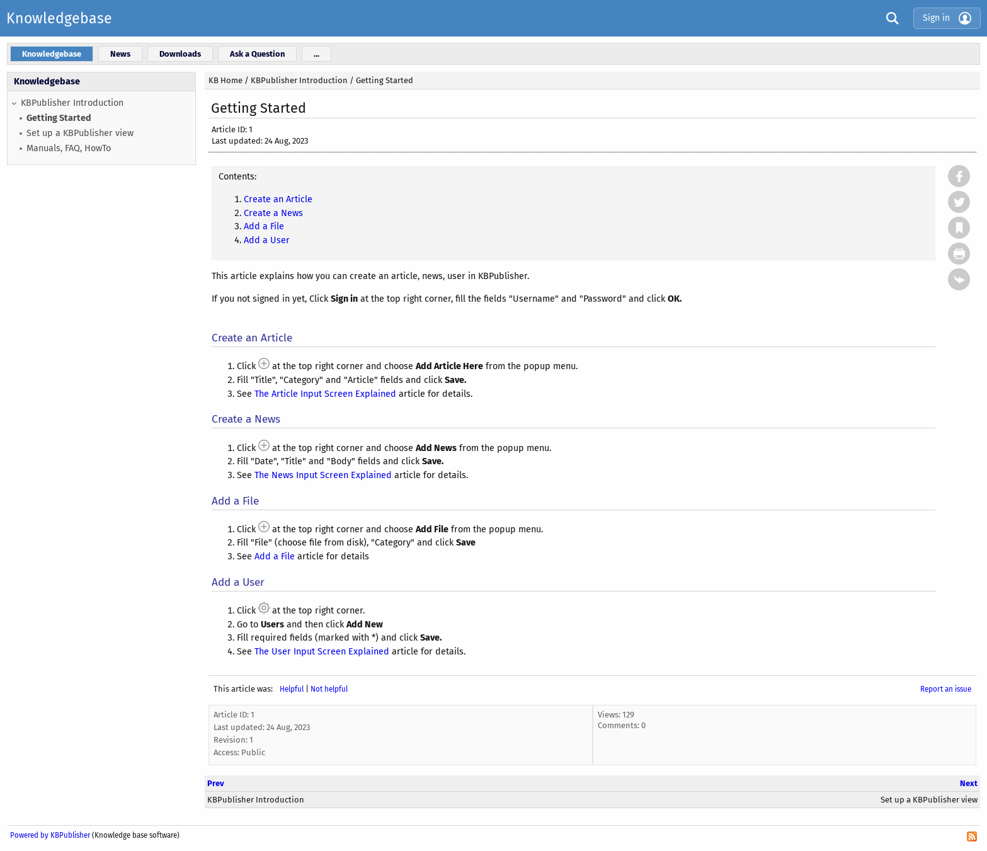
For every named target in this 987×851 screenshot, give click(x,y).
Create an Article (278, 199)
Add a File (264, 226)
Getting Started (58, 118)
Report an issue (945, 689)
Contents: (237, 176)
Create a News (273, 213)
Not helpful (329, 689)
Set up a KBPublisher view (80, 133)
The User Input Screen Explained (321, 651)
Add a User (267, 240)
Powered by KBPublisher (50, 835)
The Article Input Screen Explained (325, 394)
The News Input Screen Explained (323, 475)
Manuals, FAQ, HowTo (68, 148)
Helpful (292, 689)
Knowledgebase (59, 18)
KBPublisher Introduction (72, 103)
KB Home (225, 80)
